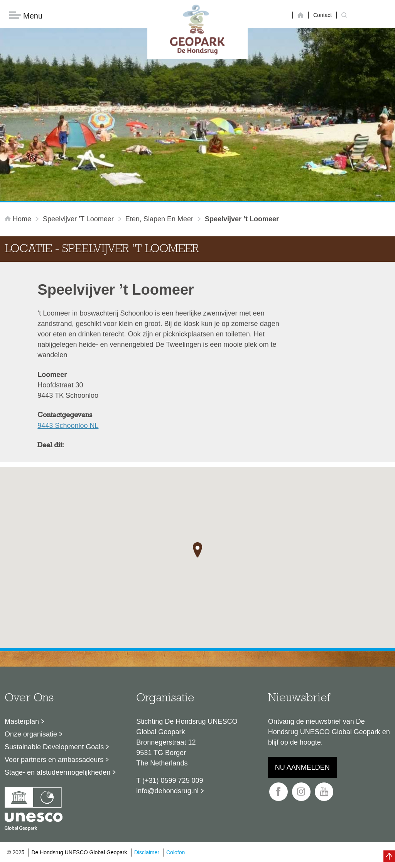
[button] (197, 550)
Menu (25, 15)
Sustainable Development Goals (54, 747)
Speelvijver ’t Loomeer (78, 219)
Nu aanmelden (302, 767)
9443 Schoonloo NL (67, 425)
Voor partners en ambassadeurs (54, 760)
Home (19, 219)
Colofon (175, 852)
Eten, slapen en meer (159, 219)
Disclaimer (146, 852)
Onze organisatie (31, 734)
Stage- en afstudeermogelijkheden (57, 772)
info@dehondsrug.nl (167, 791)
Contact (322, 15)
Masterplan (22, 721)
